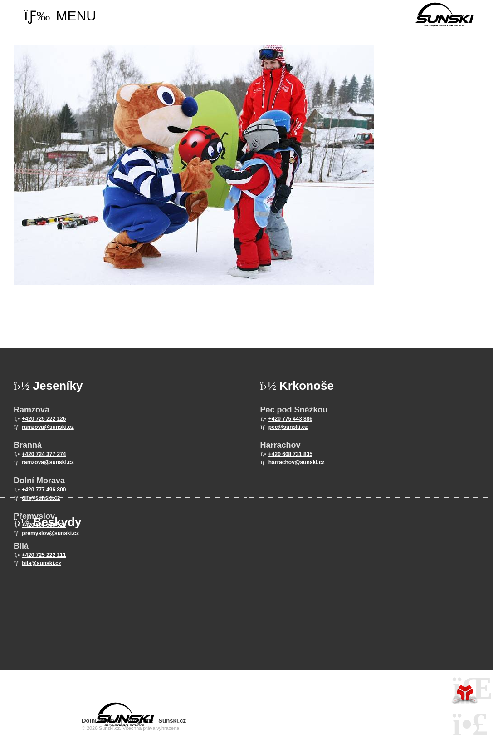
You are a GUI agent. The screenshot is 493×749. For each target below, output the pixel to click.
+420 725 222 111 (44, 555)
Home (444, 14)
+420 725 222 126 (44, 419)
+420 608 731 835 (290, 454)
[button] (60, 16)
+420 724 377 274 (44, 454)
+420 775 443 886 (290, 419)
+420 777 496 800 (44, 489)
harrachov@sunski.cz (296, 462)
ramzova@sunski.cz (47, 427)
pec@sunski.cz (288, 427)
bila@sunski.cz (41, 563)
